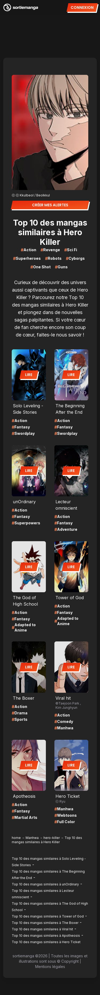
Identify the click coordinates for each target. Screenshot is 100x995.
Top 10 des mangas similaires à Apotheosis (46, 936)
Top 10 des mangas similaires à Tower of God (48, 916)
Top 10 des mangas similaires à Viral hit (42, 929)
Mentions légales (50, 966)
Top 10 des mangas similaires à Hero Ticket (46, 942)
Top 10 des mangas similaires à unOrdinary (45, 884)
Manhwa (32, 838)
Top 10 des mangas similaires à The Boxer (45, 923)
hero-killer (51, 838)
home (16, 838)
